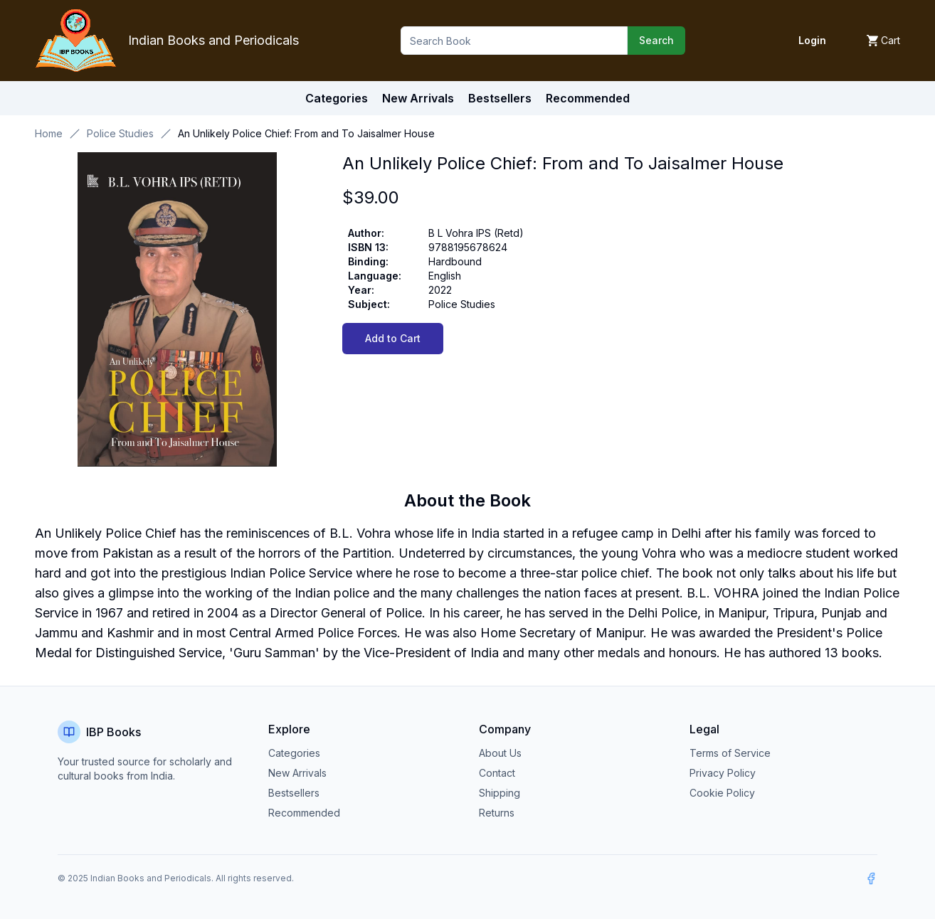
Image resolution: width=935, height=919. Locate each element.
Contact (497, 773)
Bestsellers (293, 793)
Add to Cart (393, 338)
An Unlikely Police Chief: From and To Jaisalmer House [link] (306, 133)
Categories (336, 98)
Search (656, 40)
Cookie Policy (722, 793)
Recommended (304, 813)
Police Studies (120, 133)
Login (812, 40)
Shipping (499, 793)
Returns (496, 813)
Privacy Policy (723, 773)
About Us (500, 753)
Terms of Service (730, 753)
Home (49, 133)
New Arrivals (297, 773)
